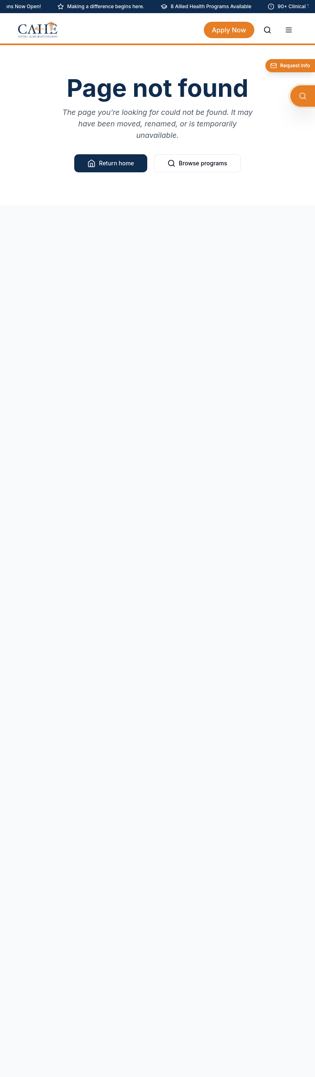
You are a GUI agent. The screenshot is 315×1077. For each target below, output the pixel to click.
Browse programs (197, 163)
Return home (110, 163)
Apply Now (229, 30)
